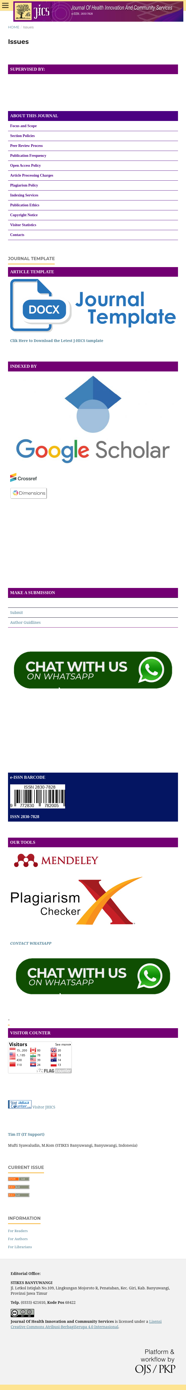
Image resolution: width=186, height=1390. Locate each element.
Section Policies (22, 136)
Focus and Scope (23, 126)
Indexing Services (24, 195)
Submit (16, 612)
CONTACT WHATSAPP (30, 943)
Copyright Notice (24, 215)
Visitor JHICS (44, 1107)
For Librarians (20, 1246)
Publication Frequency (28, 156)
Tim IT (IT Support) (26, 1134)
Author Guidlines (25, 622)
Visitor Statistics (23, 225)
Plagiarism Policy (24, 185)
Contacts (17, 235)
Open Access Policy (25, 166)
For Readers (18, 1230)
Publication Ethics (24, 205)
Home (13, 27)
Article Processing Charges (31, 175)
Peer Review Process (26, 146)
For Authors (18, 1238)
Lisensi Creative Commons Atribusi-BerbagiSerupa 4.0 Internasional (86, 1324)
